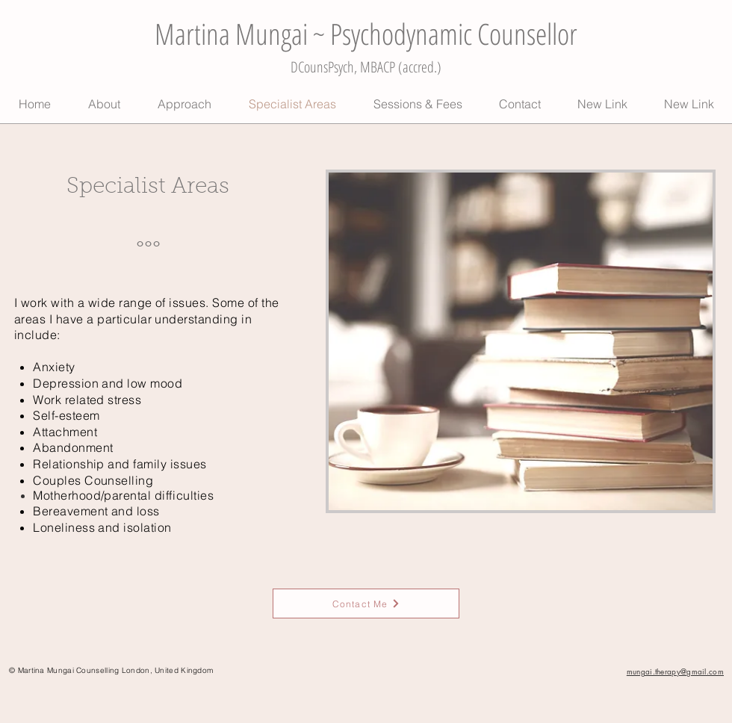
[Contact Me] (366, 603)
